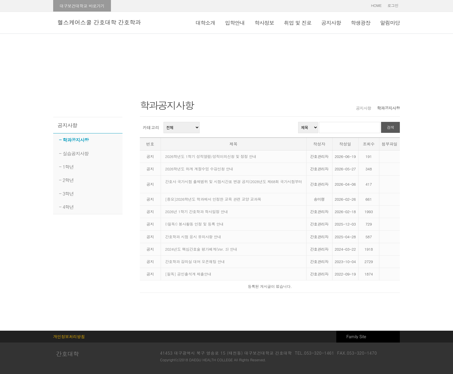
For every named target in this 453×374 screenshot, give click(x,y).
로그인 (392, 5)
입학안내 (235, 22)
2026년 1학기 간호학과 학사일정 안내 (196, 211)
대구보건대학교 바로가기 (82, 6)
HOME (376, 5)
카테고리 (151, 127)
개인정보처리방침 (69, 336)
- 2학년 (66, 180)
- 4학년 (66, 207)
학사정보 (264, 22)
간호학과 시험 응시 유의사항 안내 (193, 236)
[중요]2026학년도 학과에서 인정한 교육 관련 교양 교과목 (213, 199)
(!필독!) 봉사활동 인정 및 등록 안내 (194, 224)
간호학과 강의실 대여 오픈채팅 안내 (195, 261)
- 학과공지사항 (74, 140)
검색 (390, 127)
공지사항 (331, 22)
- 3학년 (66, 193)
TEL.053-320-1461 (314, 353)
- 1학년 (66, 166)
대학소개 (205, 22)
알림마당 (390, 22)
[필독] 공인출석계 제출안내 (189, 274)
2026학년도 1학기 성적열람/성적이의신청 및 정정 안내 (211, 156)
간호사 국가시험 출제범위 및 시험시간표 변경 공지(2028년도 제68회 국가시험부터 (233, 181)
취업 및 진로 (297, 22)
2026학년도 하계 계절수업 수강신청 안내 (199, 169)
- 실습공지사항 (74, 153)
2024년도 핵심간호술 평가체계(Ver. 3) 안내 (201, 249)
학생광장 (360, 22)
